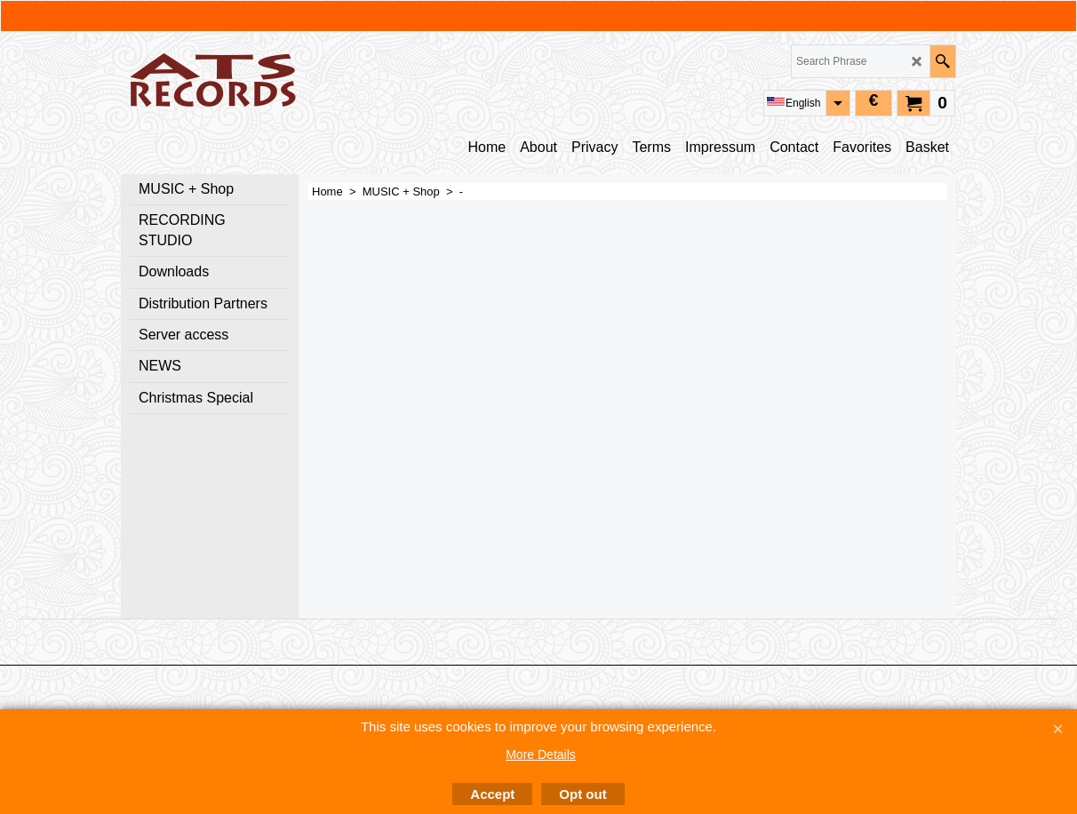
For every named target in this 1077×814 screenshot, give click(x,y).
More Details (541, 754)
